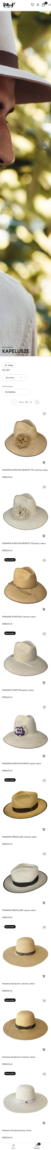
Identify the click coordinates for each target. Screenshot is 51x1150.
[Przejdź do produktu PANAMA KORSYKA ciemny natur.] (25, 585)
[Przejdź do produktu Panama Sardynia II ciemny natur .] (25, 1025)
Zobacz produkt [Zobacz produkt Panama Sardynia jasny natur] (44, 1123)
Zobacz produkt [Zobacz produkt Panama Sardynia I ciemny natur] (44, 976)
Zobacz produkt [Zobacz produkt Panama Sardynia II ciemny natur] (44, 1049)
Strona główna (7, 347)
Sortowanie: (7, 386)
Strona (21, 402)
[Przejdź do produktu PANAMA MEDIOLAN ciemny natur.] (25, 805)
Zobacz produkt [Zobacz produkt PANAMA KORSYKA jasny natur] (44, 682)
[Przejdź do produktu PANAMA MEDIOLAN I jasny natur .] (25, 879)
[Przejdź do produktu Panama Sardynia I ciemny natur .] (25, 952)
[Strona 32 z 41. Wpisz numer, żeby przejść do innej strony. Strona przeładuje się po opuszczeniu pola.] (26, 402)
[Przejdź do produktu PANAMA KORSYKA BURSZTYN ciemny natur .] (25, 438)
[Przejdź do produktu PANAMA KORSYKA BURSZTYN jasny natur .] (25, 512)
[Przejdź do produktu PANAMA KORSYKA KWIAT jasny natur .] (25, 732)
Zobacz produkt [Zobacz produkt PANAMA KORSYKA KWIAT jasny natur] (44, 756)
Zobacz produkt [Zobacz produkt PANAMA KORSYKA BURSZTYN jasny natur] (44, 536)
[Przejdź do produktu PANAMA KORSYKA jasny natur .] (25, 658)
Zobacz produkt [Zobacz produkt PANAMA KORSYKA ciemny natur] (44, 609)
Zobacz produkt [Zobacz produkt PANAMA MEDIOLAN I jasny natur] (44, 903)
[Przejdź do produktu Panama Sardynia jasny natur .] (25, 1099)
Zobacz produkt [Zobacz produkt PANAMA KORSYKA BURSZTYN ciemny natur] (44, 462)
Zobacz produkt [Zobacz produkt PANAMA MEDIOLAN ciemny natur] (44, 829)
